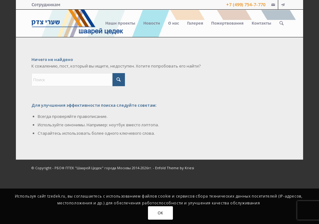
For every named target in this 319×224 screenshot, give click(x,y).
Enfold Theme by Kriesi (174, 168)
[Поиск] (281, 23)
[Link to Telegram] (283, 4)
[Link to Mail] (273, 4)
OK (160, 213)
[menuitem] (45, 4)
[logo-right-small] (77, 23)
